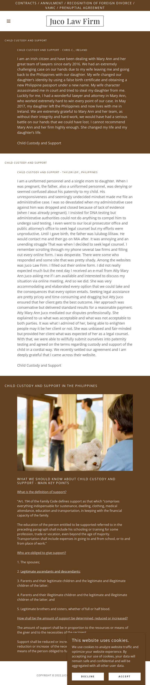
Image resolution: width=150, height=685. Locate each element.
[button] (15, 21)
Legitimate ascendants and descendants (50, 571)
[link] (75, 23)
